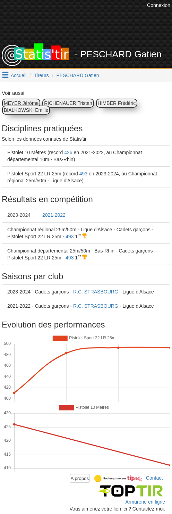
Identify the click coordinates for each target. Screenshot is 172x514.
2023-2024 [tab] (19, 215)
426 (68, 152)
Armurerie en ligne (145, 502)
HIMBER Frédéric (117, 103)
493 (83, 173)
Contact (154, 478)
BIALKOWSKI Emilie (26, 110)
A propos (80, 478)
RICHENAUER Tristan (68, 103)
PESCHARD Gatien (78, 75)
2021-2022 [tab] (54, 215)
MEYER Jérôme (21, 103)
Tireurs (41, 75)
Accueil (18, 75)
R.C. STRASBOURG (95, 292)
